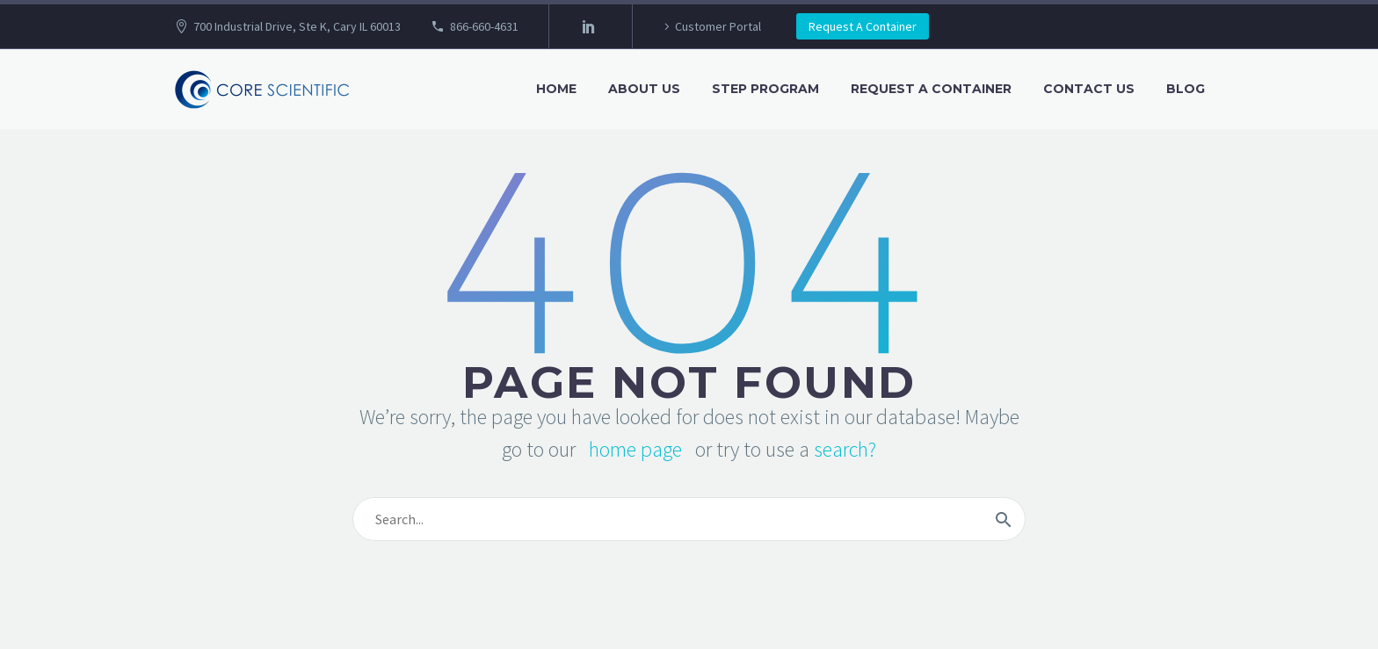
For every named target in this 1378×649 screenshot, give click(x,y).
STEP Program (765, 89)
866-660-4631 (484, 26)
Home (556, 89)
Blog (1185, 89)
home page (635, 449)
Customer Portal (718, 26)
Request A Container (863, 26)
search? (845, 449)
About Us (644, 89)
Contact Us (1089, 89)
